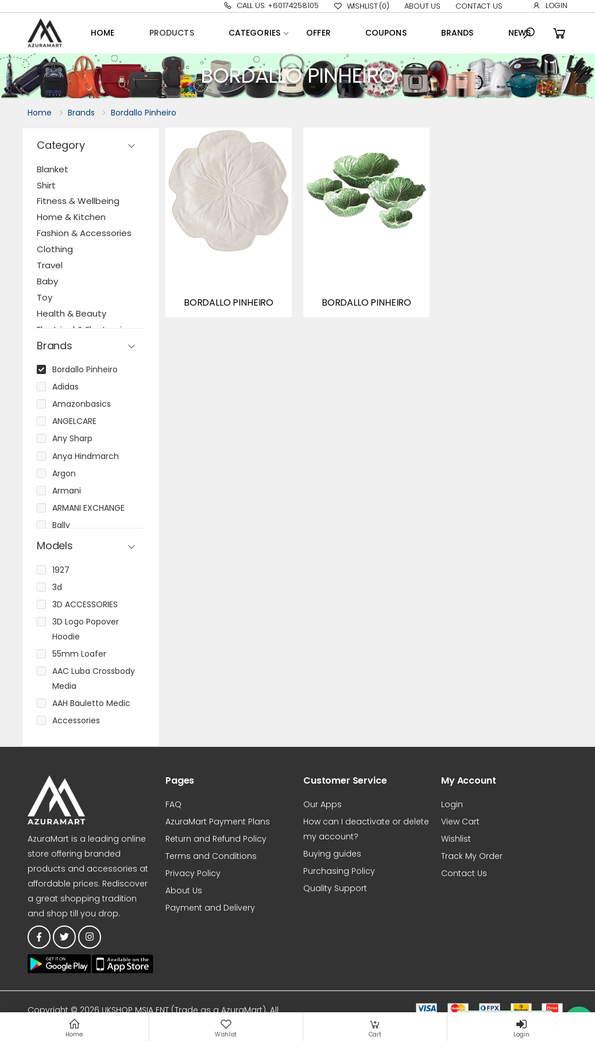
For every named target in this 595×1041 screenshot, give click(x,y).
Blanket (52, 169)
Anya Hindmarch (85, 456)
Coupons (386, 32)
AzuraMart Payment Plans (217, 821)
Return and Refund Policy (215, 839)
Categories (254, 32)
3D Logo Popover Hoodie (85, 629)
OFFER (318, 32)
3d (57, 587)
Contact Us (479, 6)
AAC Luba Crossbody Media (93, 678)
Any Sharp (72, 438)
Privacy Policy (193, 873)
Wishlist (361, 6)
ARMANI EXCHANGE (88, 508)
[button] (529, 33)
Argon (64, 473)
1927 (60, 570)
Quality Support (335, 888)
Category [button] (61, 146)
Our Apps (322, 804)
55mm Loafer (79, 654)
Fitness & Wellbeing (78, 201)
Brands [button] (54, 346)
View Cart (460, 821)
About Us (422, 6)
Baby (47, 281)
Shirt (46, 185)
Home (103, 32)
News (519, 32)
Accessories (76, 720)
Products (171, 32)
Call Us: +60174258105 (270, 5)
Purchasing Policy (339, 871)
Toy (44, 297)
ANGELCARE (74, 421)
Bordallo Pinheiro (143, 112)
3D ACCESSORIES (85, 604)
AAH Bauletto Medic (91, 703)
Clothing (55, 249)
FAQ (173, 804)
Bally (61, 525)
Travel (50, 265)
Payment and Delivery (210, 907)
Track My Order (472, 856)
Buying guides (332, 853)
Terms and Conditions (211, 856)
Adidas (65, 386)
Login (549, 5)
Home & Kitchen (71, 217)
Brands (457, 32)
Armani (66, 490)
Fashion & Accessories (84, 233)
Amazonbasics (81, 404)
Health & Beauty (71, 313)
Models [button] (55, 546)
